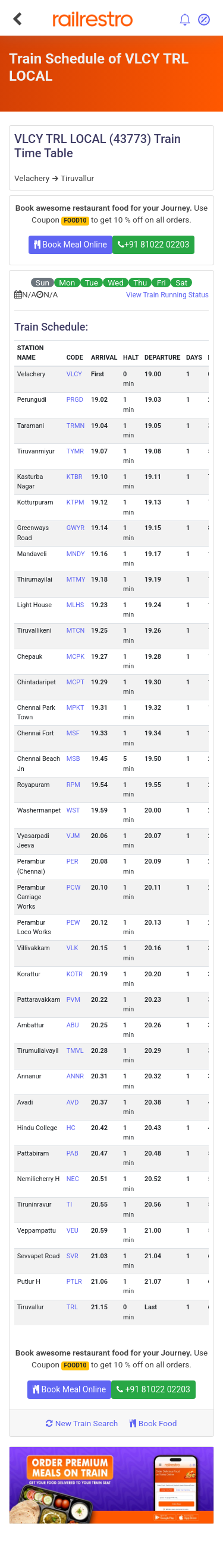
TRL (72, 1307)
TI (69, 1204)
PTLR (74, 1282)
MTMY (76, 579)
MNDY (76, 554)
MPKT (75, 708)
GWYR (75, 528)
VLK (72, 948)
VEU (72, 1230)
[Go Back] (17, 19)
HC (71, 1128)
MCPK (75, 657)
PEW (73, 922)
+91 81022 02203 (153, 244)
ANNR (75, 1076)
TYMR (75, 451)
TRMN (75, 426)
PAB (72, 1153)
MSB (73, 759)
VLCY (74, 374)
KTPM (75, 502)
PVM (73, 1000)
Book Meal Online (70, 244)
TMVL (75, 1051)
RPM (73, 785)
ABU (73, 1025)
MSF (73, 733)
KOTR (75, 974)
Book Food (153, 1423)
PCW (74, 887)
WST (73, 810)
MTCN (76, 630)
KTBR (75, 477)
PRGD (75, 400)
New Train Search (82, 1423)
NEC (73, 1179)
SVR (72, 1256)
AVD (73, 1102)
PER (72, 861)
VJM (73, 836)
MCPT (75, 682)
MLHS (75, 605)
